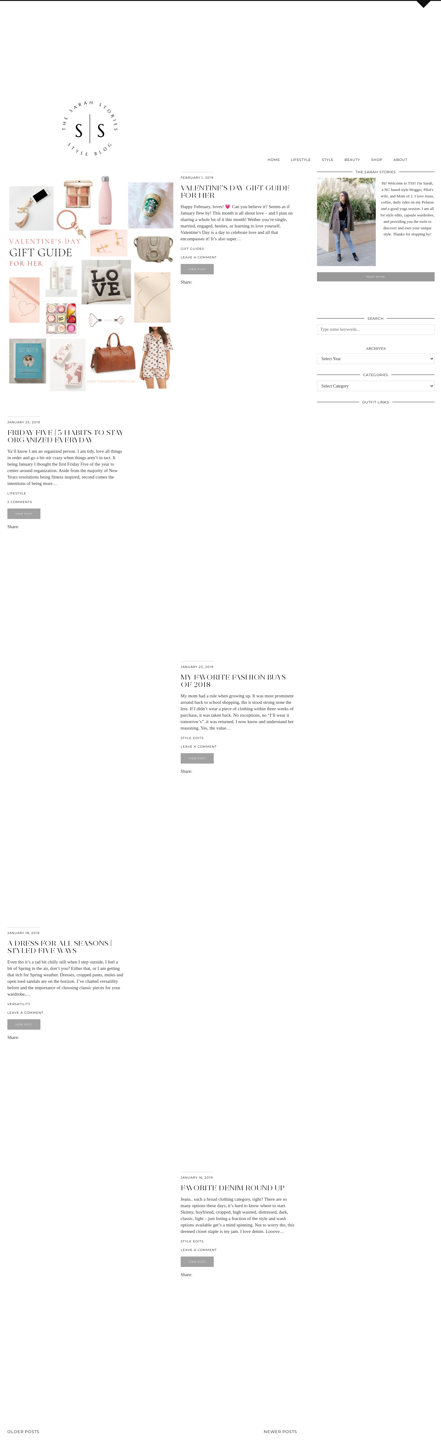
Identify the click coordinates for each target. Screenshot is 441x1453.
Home (274, 160)
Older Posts (23, 1431)
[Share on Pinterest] (198, 282)
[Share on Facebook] (195, 282)
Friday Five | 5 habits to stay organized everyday (65, 436)
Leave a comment (199, 257)
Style (328, 160)
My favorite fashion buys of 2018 (233, 681)
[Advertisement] (90, 45)
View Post (197, 269)
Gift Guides (192, 249)
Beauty (352, 160)
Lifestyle (301, 160)
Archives (376, 348)
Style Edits (192, 738)
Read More (375, 276)
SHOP (377, 160)
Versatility (18, 1004)
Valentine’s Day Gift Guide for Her (235, 191)
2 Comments (19, 502)
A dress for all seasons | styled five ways (59, 947)
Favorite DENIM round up (233, 1187)
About (400, 160)
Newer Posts (280, 1431)
